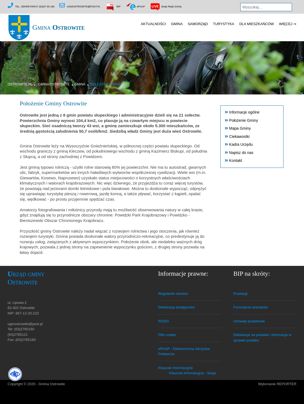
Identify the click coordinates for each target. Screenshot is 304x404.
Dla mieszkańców (256, 24)
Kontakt (235, 160)
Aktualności (153, 24)
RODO (163, 321)
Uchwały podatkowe (249, 321)
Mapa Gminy (240, 128)
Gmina (46, 27)
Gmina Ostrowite (54, 84)
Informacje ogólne (244, 112)
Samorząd (198, 24)
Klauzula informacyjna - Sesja (192, 373)
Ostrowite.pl (20, 84)
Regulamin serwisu (173, 294)
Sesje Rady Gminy (166, 6)
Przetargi (240, 294)
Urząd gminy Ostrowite (26, 278)
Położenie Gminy (105, 84)
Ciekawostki (239, 136)
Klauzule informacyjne (175, 368)
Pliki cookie (167, 335)
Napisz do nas (241, 152)
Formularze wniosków (250, 307)
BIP (113, 6)
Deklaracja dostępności (176, 307)
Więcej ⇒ (287, 24)
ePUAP (135, 6)
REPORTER (286, 384)
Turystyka (223, 24)
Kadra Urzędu (241, 144)
